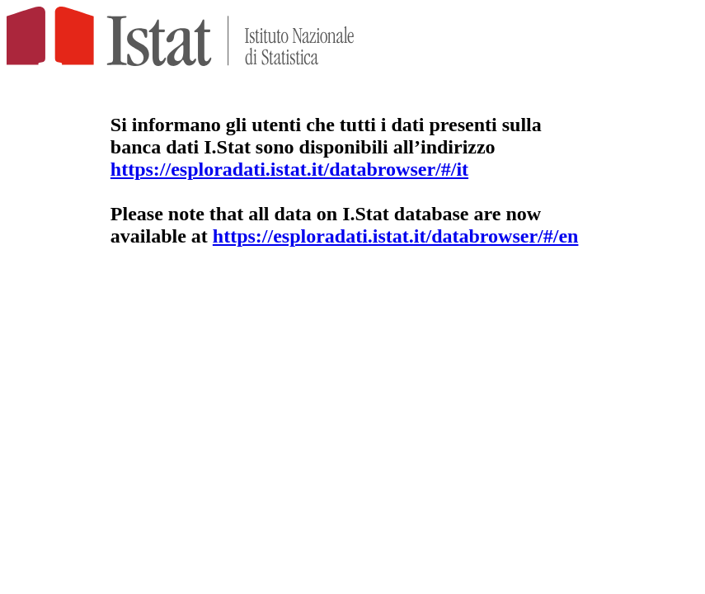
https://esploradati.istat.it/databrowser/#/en (396, 236)
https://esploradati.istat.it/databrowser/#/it (289, 169)
